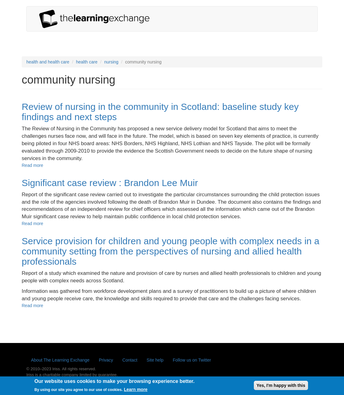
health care (86, 61)
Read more (32, 165)
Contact (129, 360)
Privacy (106, 360)
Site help (155, 360)
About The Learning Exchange (60, 360)
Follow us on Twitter (192, 360)
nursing (111, 61)
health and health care (47, 61)
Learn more (136, 390)
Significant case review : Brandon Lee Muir (110, 183)
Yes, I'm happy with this (281, 386)
